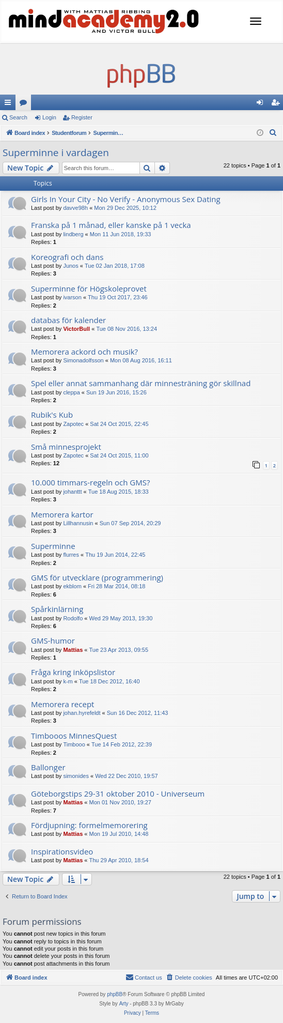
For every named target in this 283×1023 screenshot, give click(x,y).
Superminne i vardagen (56, 152)
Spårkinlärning (57, 609)
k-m (67, 681)
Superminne (53, 546)
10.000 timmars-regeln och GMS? (90, 482)
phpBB (114, 994)
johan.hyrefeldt (81, 713)
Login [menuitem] (262, 104)
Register (81, 117)
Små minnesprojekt (66, 446)
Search (18, 117)
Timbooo (74, 744)
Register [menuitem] (277, 104)
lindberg (73, 234)
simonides (76, 776)
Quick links (9, 104)
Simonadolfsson (83, 360)
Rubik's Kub (52, 414)
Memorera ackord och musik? (84, 351)
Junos (70, 266)
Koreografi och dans (67, 257)
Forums (25, 104)
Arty (124, 1003)
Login (49, 117)
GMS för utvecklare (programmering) (97, 577)
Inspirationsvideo (62, 851)
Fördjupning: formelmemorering (89, 825)
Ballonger (48, 767)
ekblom (72, 586)
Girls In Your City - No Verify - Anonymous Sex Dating (126, 199)
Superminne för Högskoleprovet (89, 288)
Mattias (73, 650)
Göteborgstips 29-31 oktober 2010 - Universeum (118, 793)
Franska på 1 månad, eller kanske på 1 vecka (111, 225)
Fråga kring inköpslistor (73, 672)
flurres (71, 555)
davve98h (75, 208)
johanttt (72, 491)
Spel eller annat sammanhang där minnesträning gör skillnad (140, 383)
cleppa (71, 392)
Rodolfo (73, 618)
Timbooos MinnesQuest (74, 735)
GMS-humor (53, 640)
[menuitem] (273, 133)
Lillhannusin (78, 523)
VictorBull (76, 329)
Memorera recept (62, 704)
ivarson (72, 297)
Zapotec (73, 424)
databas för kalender (68, 320)
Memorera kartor (62, 514)
